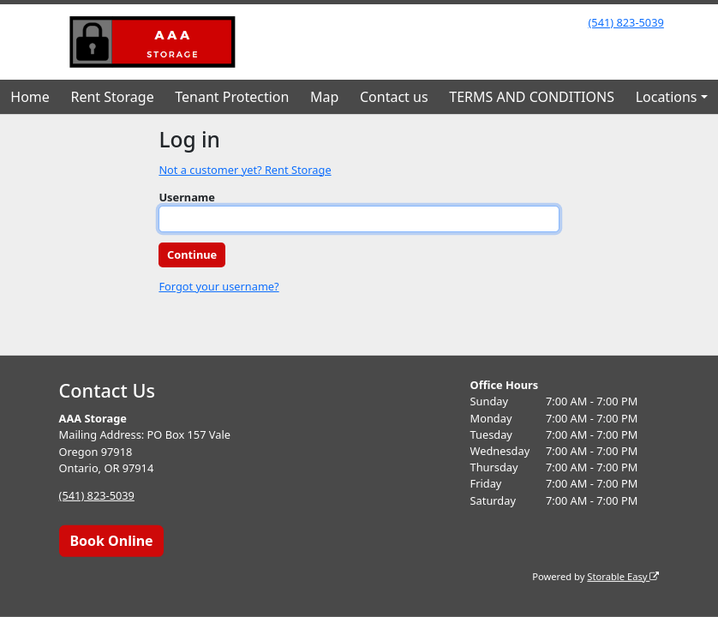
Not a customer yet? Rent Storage (245, 169)
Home (30, 96)
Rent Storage (111, 96)
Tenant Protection (232, 96)
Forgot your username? (218, 286)
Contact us (394, 96)
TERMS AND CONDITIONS (531, 96)
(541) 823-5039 (625, 22)
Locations (666, 96)
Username (187, 197)
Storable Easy (623, 575)
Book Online (111, 540)
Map (324, 96)
